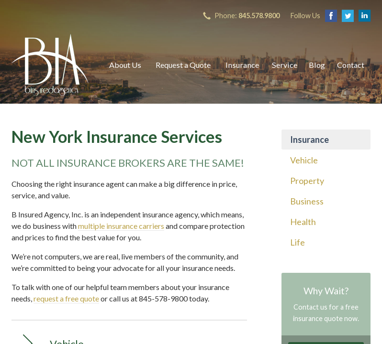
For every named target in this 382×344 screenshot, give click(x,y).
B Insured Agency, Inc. (50, 65)
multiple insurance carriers (121, 225)
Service (284, 64)
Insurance (242, 64)
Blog (317, 64)
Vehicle (304, 160)
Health (303, 221)
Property (307, 180)
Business (307, 201)
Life (297, 242)
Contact (350, 64)
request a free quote (66, 298)
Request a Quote (183, 64)
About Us (125, 64)
